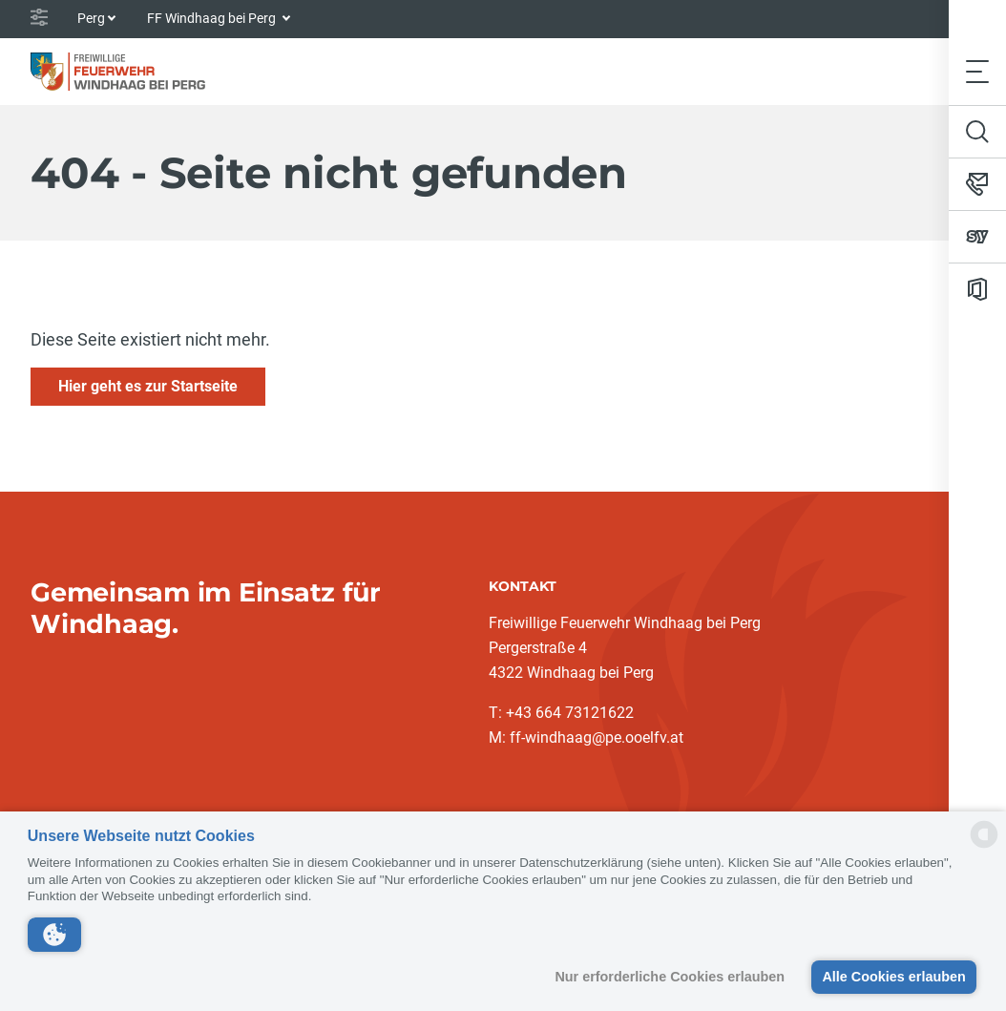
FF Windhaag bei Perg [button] (213, 18)
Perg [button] (91, 18)
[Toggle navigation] (977, 71)
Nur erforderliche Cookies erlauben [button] (670, 976)
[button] (54, 934)
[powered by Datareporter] (984, 846)
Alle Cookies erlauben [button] (893, 976)
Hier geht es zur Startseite (148, 386)
